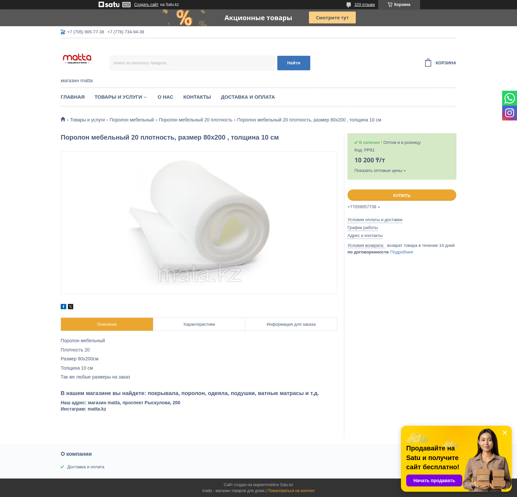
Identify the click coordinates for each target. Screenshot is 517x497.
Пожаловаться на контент (291, 490)
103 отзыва (364, 4)
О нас (165, 96)
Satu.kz (286, 484)
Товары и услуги (118, 96)
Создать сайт (146, 4)
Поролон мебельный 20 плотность (195, 119)
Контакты (197, 96)
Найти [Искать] (293, 62)
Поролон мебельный (132, 119)
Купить (402, 195)
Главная (73, 96)
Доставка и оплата (248, 96)
